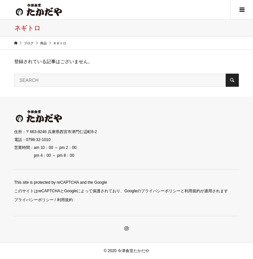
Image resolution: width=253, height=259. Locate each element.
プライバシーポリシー (34, 200)
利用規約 (65, 200)
